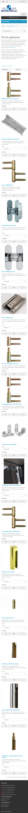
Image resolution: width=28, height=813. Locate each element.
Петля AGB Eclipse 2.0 (8, 271)
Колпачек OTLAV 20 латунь (10, 664)
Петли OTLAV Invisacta (9, 225)
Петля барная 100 (7, 317)
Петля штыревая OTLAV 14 (10, 363)
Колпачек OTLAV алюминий (10, 710)
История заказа (5, 806)
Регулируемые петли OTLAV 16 (11, 404)
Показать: (18, 69)
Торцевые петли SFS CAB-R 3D (11, 485)
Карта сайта (4, 800)
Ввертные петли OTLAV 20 (10, 98)
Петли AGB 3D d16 (7, 185)
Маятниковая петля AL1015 (10, 139)
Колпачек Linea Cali (8, 572)
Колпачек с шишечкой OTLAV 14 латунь (12, 756)
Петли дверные (10, 26)
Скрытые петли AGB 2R (9, 444)
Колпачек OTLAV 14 (8, 618)
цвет (4, 146)
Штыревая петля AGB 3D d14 (11, 531)
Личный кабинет (5, 804)
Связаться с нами (5, 798)
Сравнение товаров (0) (7, 66)
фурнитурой (12, 47)
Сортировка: (5, 69)
